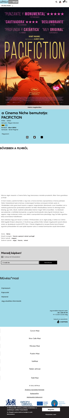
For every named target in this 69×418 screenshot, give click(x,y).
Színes (8, 234)
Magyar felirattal (13, 123)
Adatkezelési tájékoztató (34, 397)
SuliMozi (35, 361)
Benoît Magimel (13, 129)
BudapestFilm (34, 393)
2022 (9, 120)
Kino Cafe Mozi (35, 338)
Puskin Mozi (34, 354)
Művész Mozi (35, 346)
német (26, 240)
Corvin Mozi (34, 331)
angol (14, 240)
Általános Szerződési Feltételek (34, 389)
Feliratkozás (48, 262)
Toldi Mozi (35, 378)
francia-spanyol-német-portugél (23, 236)
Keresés (56, 2)
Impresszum (5, 288)
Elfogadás (51, 409)
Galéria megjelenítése (35, 107)
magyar (14, 238)
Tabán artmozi (34, 369)
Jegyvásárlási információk (11, 301)
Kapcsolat (5, 292)
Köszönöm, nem (51, 414)
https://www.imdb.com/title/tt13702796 (3, 125)
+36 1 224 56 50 (62, 312)
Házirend (4, 297)
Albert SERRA (12, 127)
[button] (61, 2)
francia (20, 240)
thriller (3, 120)
